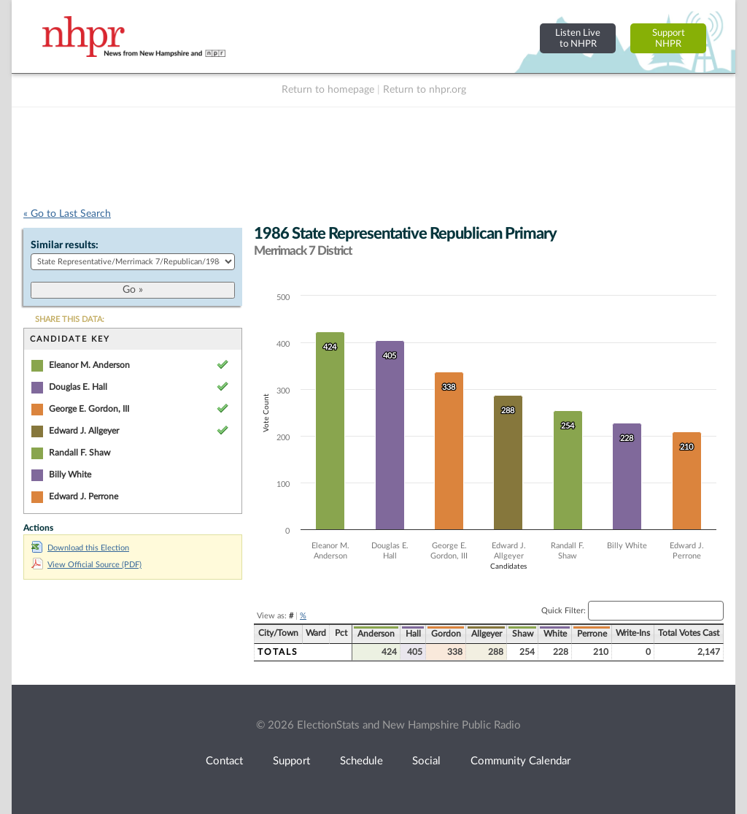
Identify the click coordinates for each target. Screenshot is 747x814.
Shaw (522, 633)
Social (426, 761)
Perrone (592, 633)
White (555, 633)
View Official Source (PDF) (86, 565)
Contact (224, 761)
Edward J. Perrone (83, 496)
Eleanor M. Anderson (89, 365)
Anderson (376, 633)
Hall (413, 633)
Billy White (70, 474)
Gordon (446, 633)
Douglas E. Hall (78, 387)
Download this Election (80, 548)
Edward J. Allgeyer (84, 430)
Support (291, 761)
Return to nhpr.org (424, 90)
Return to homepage (328, 90)
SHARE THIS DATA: (69, 319)
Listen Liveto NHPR (577, 38)
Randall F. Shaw (79, 452)
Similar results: (64, 245)
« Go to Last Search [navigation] (67, 214)
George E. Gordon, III (89, 408)
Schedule (361, 761)
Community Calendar (520, 761)
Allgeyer (486, 633)
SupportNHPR (668, 38)
